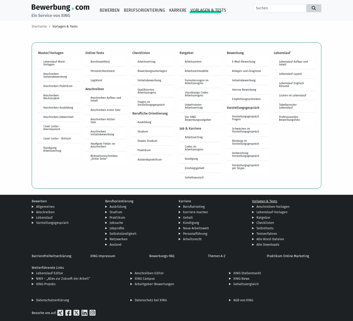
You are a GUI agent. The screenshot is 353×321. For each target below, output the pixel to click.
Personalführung (195, 233)
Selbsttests (265, 228)
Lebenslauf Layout (290, 74)
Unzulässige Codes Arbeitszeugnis (196, 93)
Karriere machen (195, 212)
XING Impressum (102, 255)
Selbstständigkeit (123, 233)
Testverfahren (266, 233)
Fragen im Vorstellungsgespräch (151, 103)
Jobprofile (117, 228)
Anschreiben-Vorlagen (272, 206)
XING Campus (145, 278)
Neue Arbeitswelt (196, 228)
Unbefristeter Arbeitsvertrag (194, 106)
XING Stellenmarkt (247, 273)
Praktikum (144, 150)
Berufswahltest (100, 61)
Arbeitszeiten (193, 61)
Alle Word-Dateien (270, 239)
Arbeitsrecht (192, 239)
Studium (143, 131)
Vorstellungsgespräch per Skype (245, 166)
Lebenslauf (44, 217)
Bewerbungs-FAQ (161, 255)
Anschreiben (45, 212)
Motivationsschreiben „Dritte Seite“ (104, 157)
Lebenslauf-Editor (49, 273)
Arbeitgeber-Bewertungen (154, 284)
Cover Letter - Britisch (57, 138)
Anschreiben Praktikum (57, 86)
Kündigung (191, 159)
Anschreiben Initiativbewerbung (55, 75)
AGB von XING (243, 300)
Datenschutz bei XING (151, 300)
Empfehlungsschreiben (246, 99)
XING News (241, 278)
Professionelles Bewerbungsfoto (289, 118)
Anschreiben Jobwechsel (58, 117)
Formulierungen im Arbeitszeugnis (196, 81)
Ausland (115, 244)
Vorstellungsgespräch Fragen (245, 117)
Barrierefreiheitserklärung (51, 255)
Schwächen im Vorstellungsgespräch (245, 129)
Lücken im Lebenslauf (292, 95)
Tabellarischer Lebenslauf (288, 106)
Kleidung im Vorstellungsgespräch (245, 142)
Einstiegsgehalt (194, 168)
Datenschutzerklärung (52, 300)
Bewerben (110, 10)
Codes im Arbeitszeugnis (194, 147)
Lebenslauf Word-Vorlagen (54, 62)
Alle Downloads (267, 244)
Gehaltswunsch (194, 177)
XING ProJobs (46, 284)
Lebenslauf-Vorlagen (271, 212)
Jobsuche (116, 222)
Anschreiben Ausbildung (58, 107)
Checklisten (265, 222)
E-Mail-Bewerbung (243, 61)
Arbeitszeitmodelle (196, 71)
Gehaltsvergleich (246, 284)
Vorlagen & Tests (208, 10)
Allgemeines (45, 206)
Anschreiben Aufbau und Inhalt (106, 99)
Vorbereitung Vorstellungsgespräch (245, 154)
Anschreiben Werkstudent (51, 96)
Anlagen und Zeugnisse (246, 71)
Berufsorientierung (144, 10)
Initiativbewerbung (149, 80)
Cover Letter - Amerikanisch (51, 127)
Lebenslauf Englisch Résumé (291, 84)
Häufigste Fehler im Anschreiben (103, 145)
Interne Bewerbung (244, 90)
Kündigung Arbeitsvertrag (52, 149)
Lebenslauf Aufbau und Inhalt (293, 62)
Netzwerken (118, 239)
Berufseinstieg (194, 206)
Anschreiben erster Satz (105, 110)
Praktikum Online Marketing (288, 255)
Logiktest (96, 80)
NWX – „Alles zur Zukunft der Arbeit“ (63, 278)
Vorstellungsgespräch (52, 222)
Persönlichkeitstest (103, 71)
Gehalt (188, 217)
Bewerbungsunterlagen (152, 71)
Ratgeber (263, 217)
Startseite (39, 26)
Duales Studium (147, 141)
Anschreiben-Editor (149, 273)
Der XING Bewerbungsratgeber (198, 118)
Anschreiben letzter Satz (103, 120)
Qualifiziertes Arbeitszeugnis (147, 91)
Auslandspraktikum (150, 159)
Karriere (177, 10)
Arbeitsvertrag (146, 61)
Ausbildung (144, 122)
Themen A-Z (217, 255)
